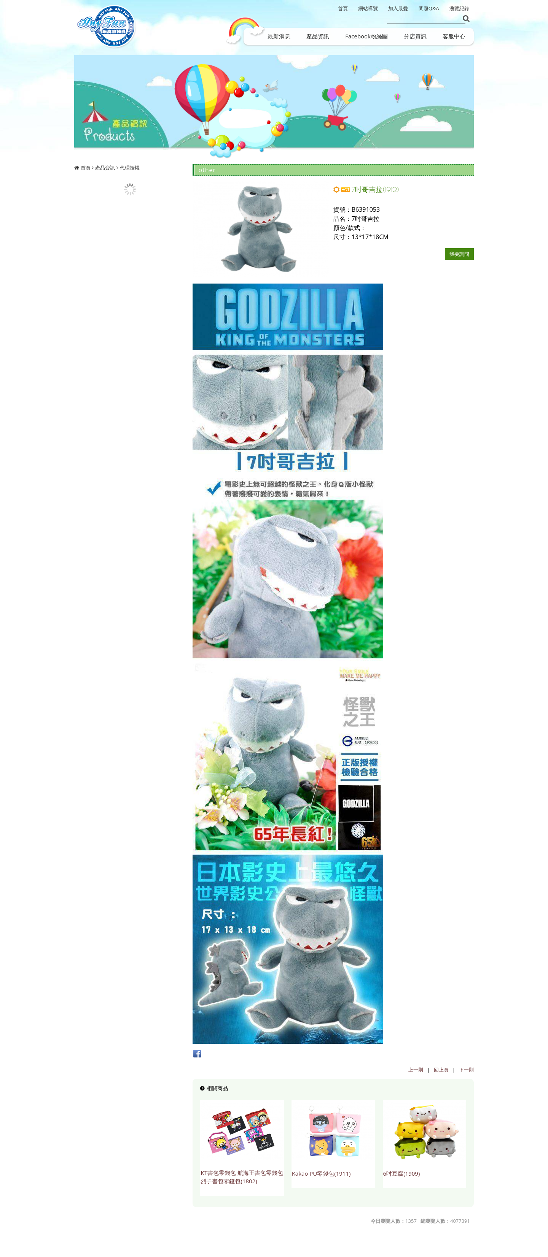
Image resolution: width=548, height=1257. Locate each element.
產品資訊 (105, 167)
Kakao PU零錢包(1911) (321, 1173)
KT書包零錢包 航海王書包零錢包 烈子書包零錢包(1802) (242, 1177)
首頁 (86, 167)
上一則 (415, 1069)
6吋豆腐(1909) (401, 1173)
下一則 (466, 1069)
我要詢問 (459, 253)
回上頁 (441, 1069)
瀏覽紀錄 (459, 8)
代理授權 (130, 167)
